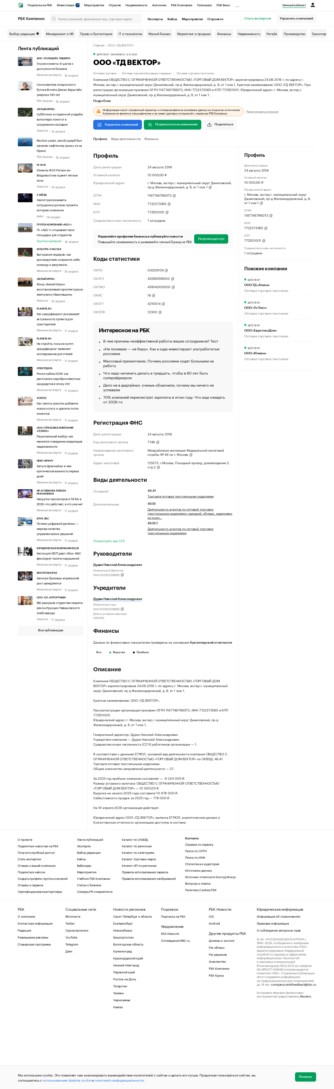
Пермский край (124, 1041)
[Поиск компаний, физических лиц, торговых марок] (96, 18)
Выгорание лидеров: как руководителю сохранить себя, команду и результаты (58, 259)
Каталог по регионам (136, 915)
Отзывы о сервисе (30, 954)
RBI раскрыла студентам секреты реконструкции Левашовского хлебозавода (60, 607)
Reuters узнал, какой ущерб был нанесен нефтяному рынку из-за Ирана (59, 145)
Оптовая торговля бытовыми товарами (146, 73)
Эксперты (155, 19)
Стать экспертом (257, 18)
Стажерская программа (34, 1013)
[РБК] (20, 5)
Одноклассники (76, 1000)
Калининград (122, 1020)
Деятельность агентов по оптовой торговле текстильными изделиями (180, 530)
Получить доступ (211, 239)
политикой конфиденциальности (119, 1079)
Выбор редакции (24, 33)
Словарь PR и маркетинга (94, 961)
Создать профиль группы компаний (43, 948)
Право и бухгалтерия (96, 33)
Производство (294, 33)
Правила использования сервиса (145, 941)
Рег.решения (218, 1024)
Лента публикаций (38, 48)
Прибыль (141, 652)
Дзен (68, 1020)
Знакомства (217, 1031)
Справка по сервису (199, 914)
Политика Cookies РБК (201, 959)
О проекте (215, 19)
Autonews (159, 5)
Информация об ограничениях (279, 986)
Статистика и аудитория (202, 933)
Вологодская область (128, 1013)
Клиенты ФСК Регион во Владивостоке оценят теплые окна (57, 174)
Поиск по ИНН (195, 927)
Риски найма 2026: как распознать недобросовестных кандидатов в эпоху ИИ (59, 378)
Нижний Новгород (126, 1034)
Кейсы (172, 19)
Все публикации (50, 630)
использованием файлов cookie (67, 1079)
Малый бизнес (159, 33)
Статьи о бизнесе (89, 954)
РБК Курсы (216, 1045)
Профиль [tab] (100, 139)
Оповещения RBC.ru (175, 1010)
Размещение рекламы (33, 1006)
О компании (26, 986)
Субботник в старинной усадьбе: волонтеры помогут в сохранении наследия (60, 118)
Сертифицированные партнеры (40, 961)
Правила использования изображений (149, 948)
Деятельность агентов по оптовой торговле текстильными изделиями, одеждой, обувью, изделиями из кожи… (190, 513)
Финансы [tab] (151, 139)
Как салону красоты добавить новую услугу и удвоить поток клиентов (58, 408)
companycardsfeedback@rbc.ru (293, 1054)
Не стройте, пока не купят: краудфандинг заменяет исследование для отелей (55, 348)
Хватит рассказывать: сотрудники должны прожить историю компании (57, 204)
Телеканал (204, 5)
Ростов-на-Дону (124, 1048)
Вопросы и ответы (198, 953)
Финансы (224, 33)
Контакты (192, 908)
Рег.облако (216, 1017)
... (237, 4)
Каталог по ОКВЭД (135, 909)
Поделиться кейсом (31, 941)
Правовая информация (273, 993)
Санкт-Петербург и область (132, 986)
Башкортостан (123, 1006)
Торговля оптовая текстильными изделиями (181, 496)
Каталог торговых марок (139, 928)
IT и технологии (130, 33)
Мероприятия (94, 5)
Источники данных (198, 940)
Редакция (24, 1000)
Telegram (71, 1013)
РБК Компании (181, 5)
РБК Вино (223, 5)
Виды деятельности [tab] (126, 139)
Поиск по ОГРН (196, 920)
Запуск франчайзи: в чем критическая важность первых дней (58, 470)
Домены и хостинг (222, 1010)
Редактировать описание (262, 111)
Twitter (70, 993)
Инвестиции (68, 5)
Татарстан (120, 1055)
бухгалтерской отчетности (211, 642)
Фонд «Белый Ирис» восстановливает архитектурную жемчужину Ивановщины (60, 288)
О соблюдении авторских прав (279, 1000)
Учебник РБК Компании (93, 948)
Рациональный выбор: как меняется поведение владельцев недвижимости (59, 441)
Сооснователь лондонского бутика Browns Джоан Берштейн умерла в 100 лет (59, 89)
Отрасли (115, 5)
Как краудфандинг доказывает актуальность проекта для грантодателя (58, 318)
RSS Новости (170, 1003)
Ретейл (272, 33)
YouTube (71, 1006)
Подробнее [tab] (102, 101)
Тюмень (118, 1062)
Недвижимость (136, 5)
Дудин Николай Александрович (117, 599)
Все (98, 652)
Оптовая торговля (104, 73)
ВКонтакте (72, 986)
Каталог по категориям (138, 922)
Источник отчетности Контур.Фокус (210, 946)
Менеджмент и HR (60, 33)
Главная (98, 44)
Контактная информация (35, 993)
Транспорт (320, 33)
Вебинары (84, 935)
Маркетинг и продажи (194, 33)
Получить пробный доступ (36, 922)
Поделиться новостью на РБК (38, 915)
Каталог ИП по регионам (139, 935)
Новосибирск (122, 1000)
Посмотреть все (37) (109, 540)
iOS (211, 986)
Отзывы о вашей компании (36, 935)
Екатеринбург (123, 993)
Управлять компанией (296, 18)
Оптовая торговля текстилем (195, 73)
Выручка (117, 652)
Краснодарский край (128, 1027)
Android (214, 993)
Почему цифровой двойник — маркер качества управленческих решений (58, 528)
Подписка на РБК (40, 5)
